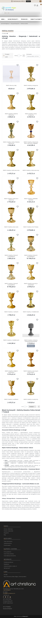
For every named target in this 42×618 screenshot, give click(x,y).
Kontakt (5, 574)
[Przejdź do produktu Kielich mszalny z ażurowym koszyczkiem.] (30, 359)
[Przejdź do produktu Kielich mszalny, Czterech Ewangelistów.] (11, 243)
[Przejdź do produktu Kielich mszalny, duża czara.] (11, 215)
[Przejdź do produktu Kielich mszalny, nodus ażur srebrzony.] (11, 187)
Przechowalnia (7, 545)
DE (8, 12)
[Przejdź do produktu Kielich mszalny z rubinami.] (11, 300)
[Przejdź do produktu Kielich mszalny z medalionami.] (30, 300)
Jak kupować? (7, 568)
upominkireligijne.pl (5, 23)
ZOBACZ (28, 1)
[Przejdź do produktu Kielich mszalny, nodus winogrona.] (30, 102)
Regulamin (6, 532)
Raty (5, 534)
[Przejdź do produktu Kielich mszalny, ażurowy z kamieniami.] (30, 272)
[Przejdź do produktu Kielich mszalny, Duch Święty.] (30, 215)
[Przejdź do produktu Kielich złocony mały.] (11, 73)
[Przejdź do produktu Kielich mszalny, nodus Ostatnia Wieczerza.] (11, 130)
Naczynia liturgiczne (15, 23)
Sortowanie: (29, 54)
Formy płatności (7, 551)
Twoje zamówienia (8, 541)
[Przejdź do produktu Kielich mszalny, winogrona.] (30, 73)
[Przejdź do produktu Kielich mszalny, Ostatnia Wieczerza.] (11, 102)
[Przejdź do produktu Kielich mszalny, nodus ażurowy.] (11, 158)
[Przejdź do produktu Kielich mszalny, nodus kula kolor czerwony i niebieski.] (30, 130)
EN (5, 12)
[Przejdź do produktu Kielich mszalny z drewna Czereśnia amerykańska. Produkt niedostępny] (30, 328)
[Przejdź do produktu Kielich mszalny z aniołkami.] (11, 387)
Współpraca (6, 564)
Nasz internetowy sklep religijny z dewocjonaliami (15, 576)
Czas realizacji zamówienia (10, 555)
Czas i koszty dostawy (9, 553)
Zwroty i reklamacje (8, 529)
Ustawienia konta (8, 543)
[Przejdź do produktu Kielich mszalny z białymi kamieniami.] (11, 359)
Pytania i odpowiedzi (8, 531)
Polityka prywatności (8, 562)
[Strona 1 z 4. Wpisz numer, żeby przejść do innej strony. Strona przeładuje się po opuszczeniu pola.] (19, 55)
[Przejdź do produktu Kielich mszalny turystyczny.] (30, 387)
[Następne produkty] (32, 406)
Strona (16, 55)
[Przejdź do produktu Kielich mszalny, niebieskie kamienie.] (30, 187)
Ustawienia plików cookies (10, 566)
